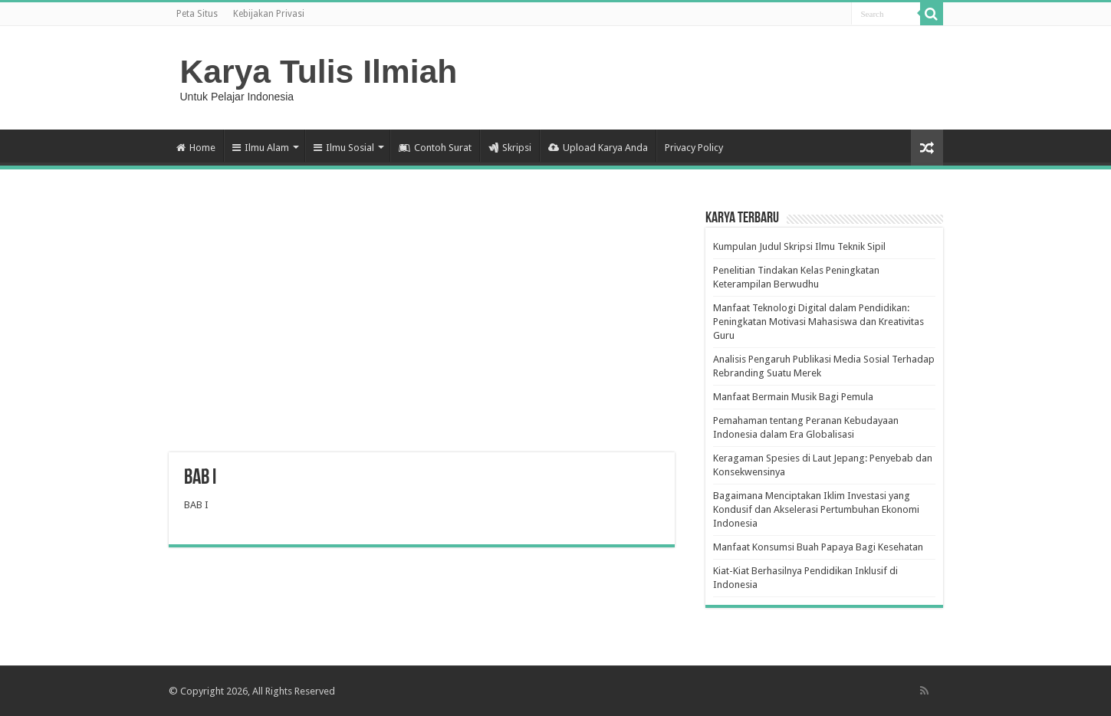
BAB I (196, 505)
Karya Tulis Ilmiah (319, 71)
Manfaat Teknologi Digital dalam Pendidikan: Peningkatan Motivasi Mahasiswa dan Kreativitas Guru (818, 321)
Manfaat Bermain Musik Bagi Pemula (793, 396)
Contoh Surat (435, 147)
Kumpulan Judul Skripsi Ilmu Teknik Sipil (799, 246)
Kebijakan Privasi (268, 13)
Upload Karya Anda (598, 147)
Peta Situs (197, 13)
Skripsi (509, 147)
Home (195, 147)
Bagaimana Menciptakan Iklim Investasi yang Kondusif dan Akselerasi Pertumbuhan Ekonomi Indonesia (816, 509)
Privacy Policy (694, 147)
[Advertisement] (422, 329)
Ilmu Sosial (344, 147)
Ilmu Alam (260, 147)
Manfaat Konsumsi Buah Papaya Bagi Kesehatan (818, 547)
